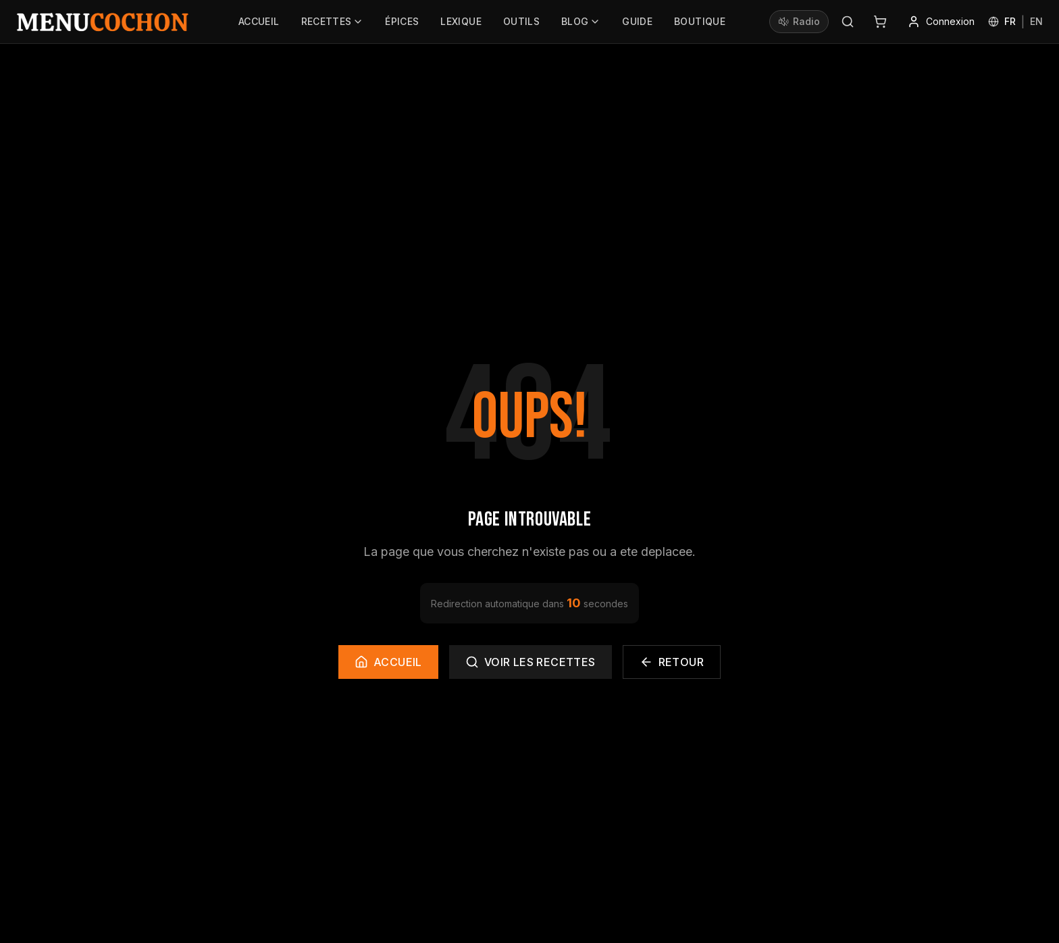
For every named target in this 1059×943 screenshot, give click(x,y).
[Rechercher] (847, 21)
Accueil (258, 25)
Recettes (332, 25)
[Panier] (880, 21)
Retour (672, 662)
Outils (521, 25)
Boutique (699, 25)
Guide (637, 25)
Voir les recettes (530, 662)
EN (1036, 21)
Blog (580, 25)
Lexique (460, 25)
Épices (402, 25)
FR (1010, 21)
